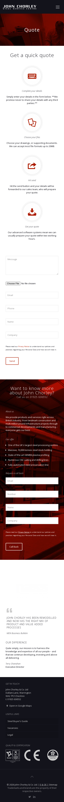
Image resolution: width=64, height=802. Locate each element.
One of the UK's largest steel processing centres (33, 445)
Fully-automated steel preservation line (28, 464)
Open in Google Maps (19, 705)
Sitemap (53, 784)
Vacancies (13, 727)
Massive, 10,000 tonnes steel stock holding (30, 450)
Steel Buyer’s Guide (18, 721)
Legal (10, 734)
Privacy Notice (24, 346)
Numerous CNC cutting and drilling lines (28, 459)
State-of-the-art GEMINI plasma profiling (28, 454)
